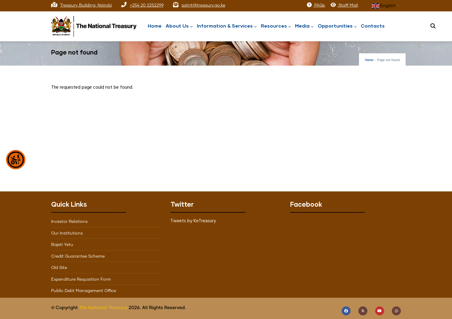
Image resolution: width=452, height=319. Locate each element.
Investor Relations (69, 222)
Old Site (59, 268)
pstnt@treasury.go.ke (203, 5)
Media (304, 26)
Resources (276, 26)
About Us (179, 26)
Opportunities (337, 26)
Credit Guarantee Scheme (78, 256)
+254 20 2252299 (147, 5)
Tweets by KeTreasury (193, 221)
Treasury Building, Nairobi (86, 5)
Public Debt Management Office (83, 291)
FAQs (315, 5)
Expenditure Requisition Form (81, 279)
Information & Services (227, 26)
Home (155, 25)
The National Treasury (103, 308)
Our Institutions (67, 233)
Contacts (373, 25)
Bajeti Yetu (62, 245)
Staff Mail (344, 5)
